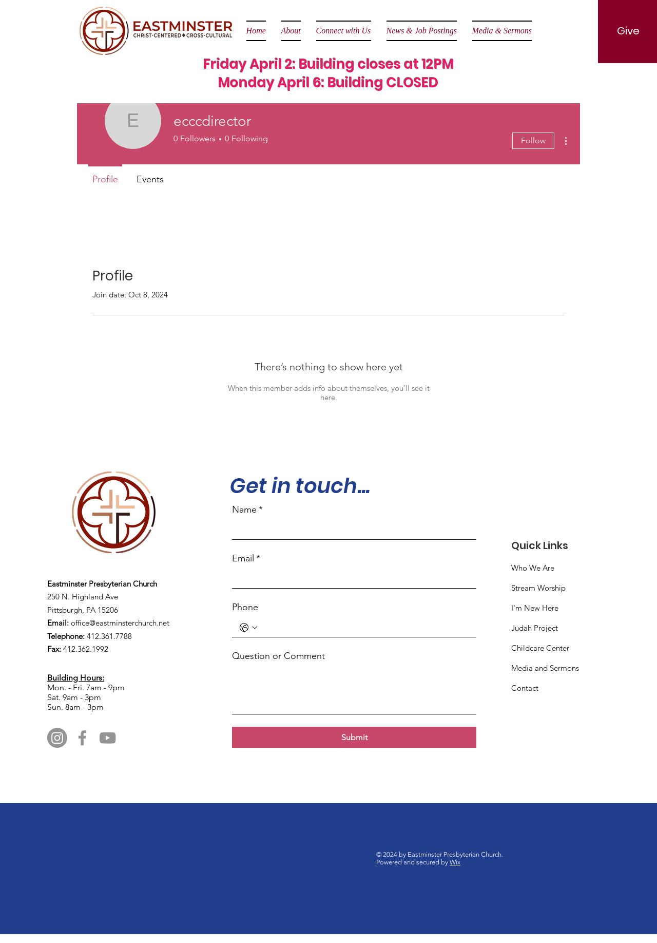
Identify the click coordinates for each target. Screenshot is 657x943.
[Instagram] (57, 738)
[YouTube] (108, 738)
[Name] (351, 529)
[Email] (351, 578)
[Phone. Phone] (364, 627)
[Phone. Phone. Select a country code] (248, 627)
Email (246, 558)
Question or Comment (278, 656)
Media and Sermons (545, 668)
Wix (455, 862)
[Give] (628, 30)
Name (247, 509)
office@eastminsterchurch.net (120, 623)
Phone (245, 607)
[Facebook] (82, 738)
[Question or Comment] (354, 690)
